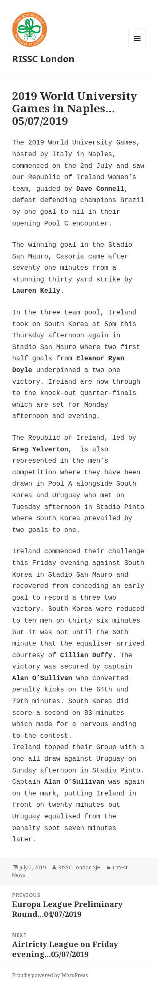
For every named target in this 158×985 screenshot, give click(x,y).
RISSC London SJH (79, 867)
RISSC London (43, 58)
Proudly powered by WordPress (50, 975)
